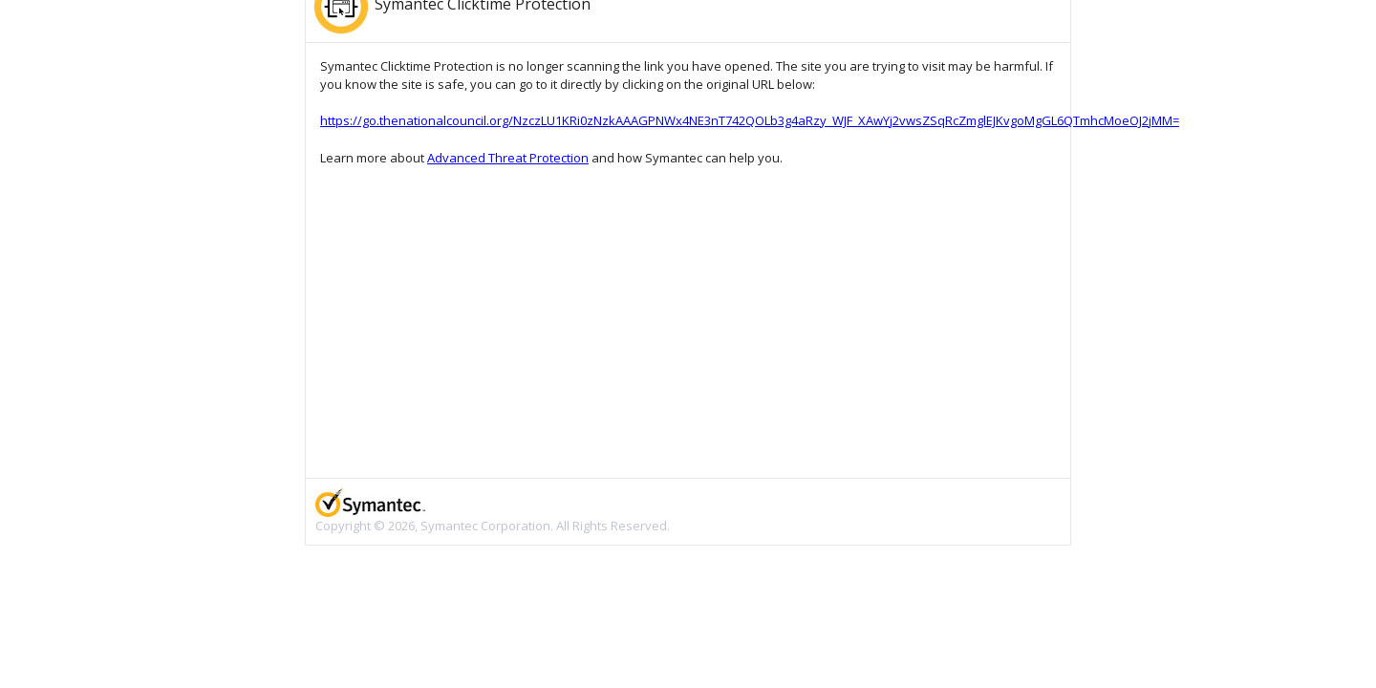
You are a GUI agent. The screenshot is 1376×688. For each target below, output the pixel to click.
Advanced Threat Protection (508, 157)
